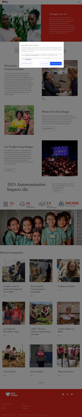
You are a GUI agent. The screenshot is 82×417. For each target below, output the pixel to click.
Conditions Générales (22, 414)
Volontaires (23, 404)
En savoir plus (10, 170)
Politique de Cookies (31, 414)
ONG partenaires (24, 408)
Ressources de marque (6, 404)
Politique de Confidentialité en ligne (42, 414)
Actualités (4, 408)
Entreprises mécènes (25, 406)
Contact (3, 406)
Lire (5, 296)
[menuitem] (8, 2)
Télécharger (57, 190)
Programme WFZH (49, 128)
